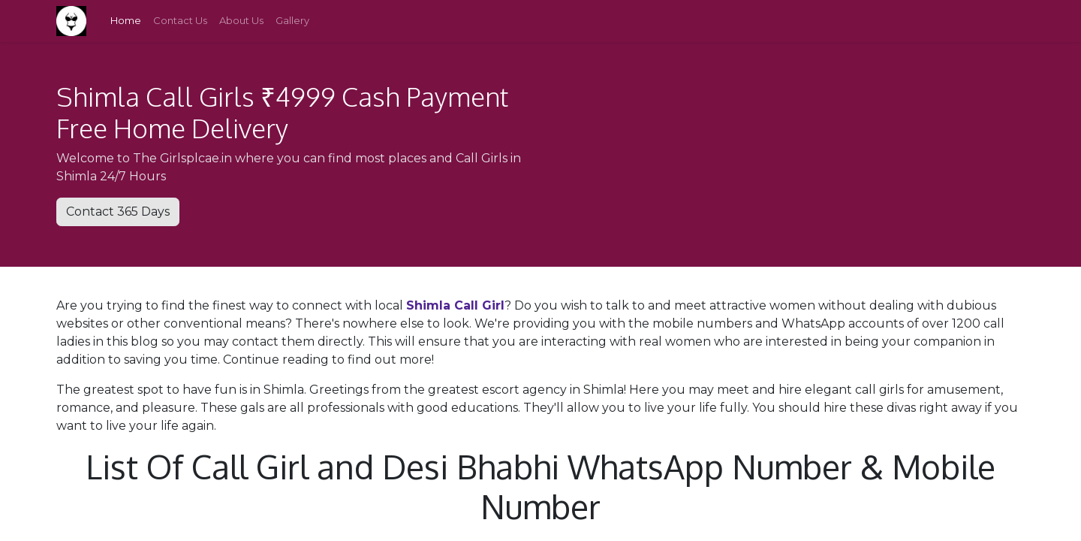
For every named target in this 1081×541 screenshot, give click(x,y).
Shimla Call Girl (455, 305)
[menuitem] (125, 21)
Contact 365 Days (118, 211)
